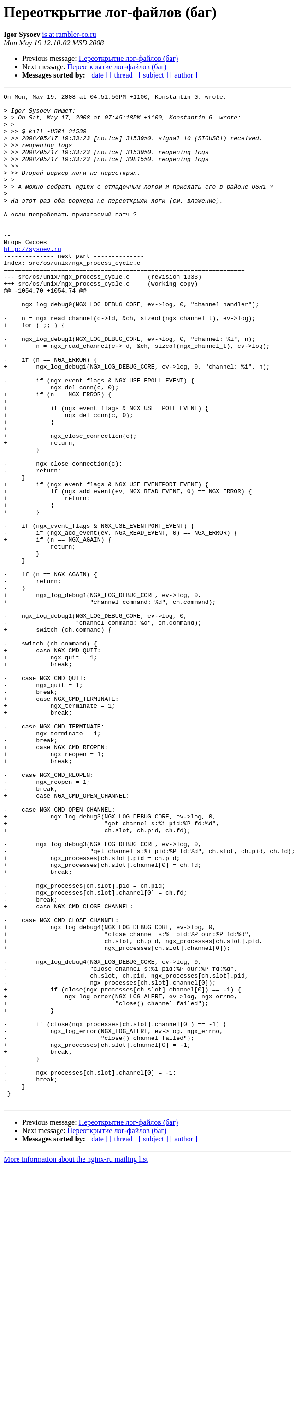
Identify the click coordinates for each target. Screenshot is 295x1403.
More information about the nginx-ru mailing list (76, 1361)
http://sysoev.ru (32, 280)
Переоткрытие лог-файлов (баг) (128, 58)
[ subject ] (153, 75)
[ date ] (97, 75)
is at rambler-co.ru (69, 34)
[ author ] (184, 75)
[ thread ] (123, 75)
